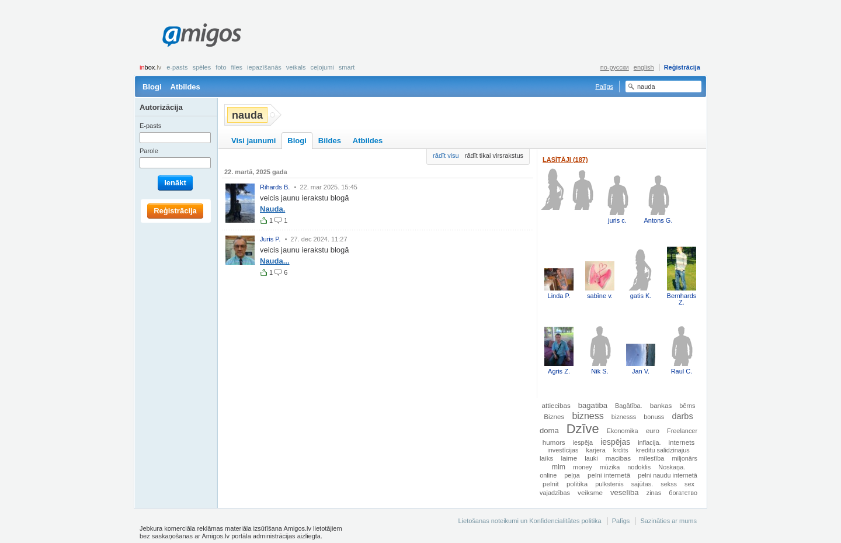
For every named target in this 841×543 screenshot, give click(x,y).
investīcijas (562, 450)
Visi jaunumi (253, 140)
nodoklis (639, 467)
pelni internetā (609, 475)
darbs (682, 416)
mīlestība (651, 458)
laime (569, 458)
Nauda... (275, 261)
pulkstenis (609, 483)
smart (347, 67)
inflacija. (649, 442)
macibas (618, 458)
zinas (654, 492)
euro (652, 430)
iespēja (583, 442)
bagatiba (592, 405)
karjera (596, 450)
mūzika (610, 467)
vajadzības (555, 492)
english (644, 67)
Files (237, 67)
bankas (661, 405)
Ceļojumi (321, 67)
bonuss (654, 416)
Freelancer (682, 430)
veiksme (590, 492)
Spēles (201, 67)
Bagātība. (628, 405)
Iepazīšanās (264, 67)
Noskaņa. (671, 467)
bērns (687, 405)
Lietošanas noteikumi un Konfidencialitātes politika (529, 520)
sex (689, 483)
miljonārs (684, 458)
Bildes (329, 140)
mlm (558, 467)
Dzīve (583, 428)
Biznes (554, 416)
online (548, 475)
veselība (624, 492)
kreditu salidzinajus (663, 450)
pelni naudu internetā (667, 475)
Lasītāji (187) (565, 159)
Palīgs (604, 86)
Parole (149, 150)
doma (549, 430)
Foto (221, 67)
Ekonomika (622, 430)
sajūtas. (642, 483)
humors (554, 442)
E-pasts (176, 67)
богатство (683, 492)
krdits (620, 450)
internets (682, 442)
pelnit (551, 483)
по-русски (614, 67)
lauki (591, 458)
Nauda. (272, 209)
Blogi (152, 86)
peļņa (572, 475)
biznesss (623, 416)
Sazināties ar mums (668, 520)
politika (577, 483)
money (582, 467)
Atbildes (185, 86)
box (150, 67)
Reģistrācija (682, 67)
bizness (587, 415)
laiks (546, 458)
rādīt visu (446, 155)
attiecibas (555, 405)
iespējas (615, 442)
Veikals (296, 67)
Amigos (201, 35)
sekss (669, 483)
